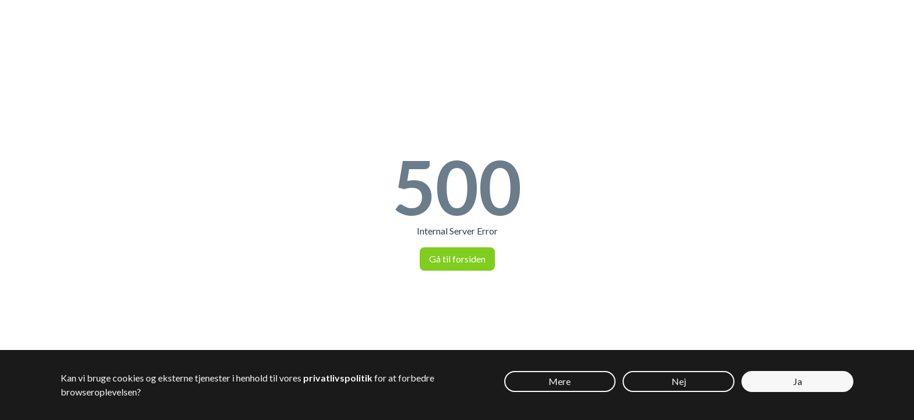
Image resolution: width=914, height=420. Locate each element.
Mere (560, 381)
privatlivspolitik (337, 377)
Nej (679, 381)
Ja (797, 381)
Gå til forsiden (457, 258)
